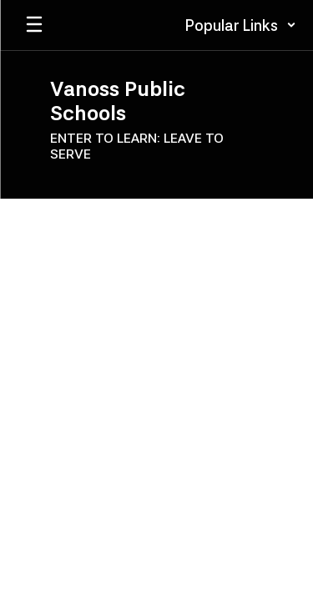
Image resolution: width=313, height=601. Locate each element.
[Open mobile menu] (34, 25)
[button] (241, 25)
